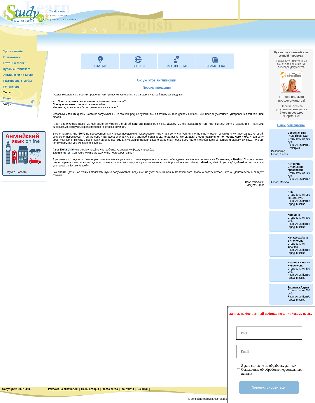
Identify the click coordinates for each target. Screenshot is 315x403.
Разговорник (177, 66)
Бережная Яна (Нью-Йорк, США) (299, 134)
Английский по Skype (18, 74)
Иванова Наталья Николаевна (299, 264)
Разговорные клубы (17, 80)
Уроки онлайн (13, 51)
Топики (138, 66)
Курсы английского (16, 69)
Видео (7, 98)
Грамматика (11, 57)
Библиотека (215, 66)
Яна (290, 191)
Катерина (294, 214)
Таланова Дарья (298, 287)
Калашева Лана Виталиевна (298, 239)
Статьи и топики (14, 63)
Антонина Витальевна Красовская (295, 166)
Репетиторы (11, 86)
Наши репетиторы (291, 125)
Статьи (100, 66)
